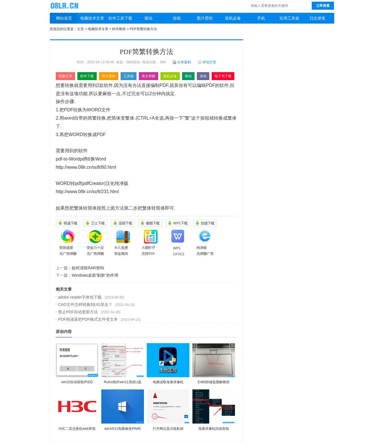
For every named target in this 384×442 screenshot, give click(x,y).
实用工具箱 (289, 18)
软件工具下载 (120, 18)
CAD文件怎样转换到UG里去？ (85, 304)
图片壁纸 (205, 18)
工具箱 (128, 76)
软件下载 (87, 76)
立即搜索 (323, 6)
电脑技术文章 (92, 18)
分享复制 (181, 62)
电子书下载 (223, 76)
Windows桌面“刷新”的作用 (95, 275)
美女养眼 (148, 76)
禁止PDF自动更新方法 (78, 312)
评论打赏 (207, 62)
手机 (261, 18)
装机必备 (233, 18)
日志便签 (317, 18)
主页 (80, 29)
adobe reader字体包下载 (80, 297)
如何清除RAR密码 (88, 268)
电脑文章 (65, 76)
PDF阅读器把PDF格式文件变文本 (88, 319)
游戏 (177, 18)
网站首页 (64, 18)
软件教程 (119, 29)
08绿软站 (65, 5)
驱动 (148, 18)
